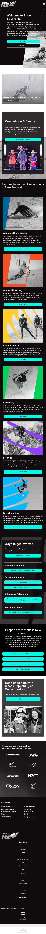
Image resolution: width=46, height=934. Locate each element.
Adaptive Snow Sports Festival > (23, 587)
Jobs (23, 869)
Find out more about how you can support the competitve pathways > (23, 599)
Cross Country (23, 883)
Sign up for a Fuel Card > (23, 669)
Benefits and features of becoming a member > (23, 570)
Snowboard (23, 893)
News (23, 862)
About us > (23, 41)
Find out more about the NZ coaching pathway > (23, 612)
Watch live (23, 856)
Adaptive (23, 877)
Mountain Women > (23, 582)
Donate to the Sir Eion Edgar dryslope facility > (23, 664)
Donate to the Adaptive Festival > (23, 659)
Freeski (23, 887)
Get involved (23, 849)
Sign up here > (23, 699)
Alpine (23, 880)
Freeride (23, 890)
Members (23, 930)
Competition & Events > (23, 139)
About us (23, 852)
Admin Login (23, 932)
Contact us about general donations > (23, 653)
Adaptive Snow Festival (23, 859)
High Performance (23, 866)
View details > (23, 249)
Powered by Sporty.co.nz (23, 929)
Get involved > (23, 45)
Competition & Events (23, 846)
